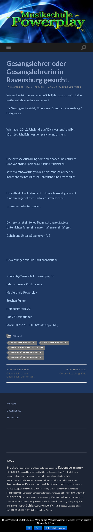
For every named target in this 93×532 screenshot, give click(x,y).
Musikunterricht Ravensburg (64, 480)
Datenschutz (13, 410)
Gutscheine (45, 480)
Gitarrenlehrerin (75, 497)
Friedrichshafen (70, 472)
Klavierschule (63, 476)
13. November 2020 (18, 87)
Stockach (13, 467)
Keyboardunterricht (37, 484)
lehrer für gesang (32, 480)
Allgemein (17, 335)
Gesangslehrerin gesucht (45, 468)
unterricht (80, 493)
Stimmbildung (25, 472)
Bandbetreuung (68, 492)
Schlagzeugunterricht (41, 505)
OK (29, 528)
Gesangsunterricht (15, 480)
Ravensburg (66, 467)
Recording (44, 489)
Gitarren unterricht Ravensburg (36, 497)
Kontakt (11, 403)
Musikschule (33, 488)
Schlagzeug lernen (76, 501)
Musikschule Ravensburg (55, 501)
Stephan (38, 87)
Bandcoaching (29, 493)
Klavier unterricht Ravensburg (20, 501)
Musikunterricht (14, 492)
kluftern (79, 467)
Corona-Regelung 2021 (73, 371)
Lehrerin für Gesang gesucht (26, 352)
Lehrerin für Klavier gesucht (26, 357)
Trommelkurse (15, 484)
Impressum (12, 417)
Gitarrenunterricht (18, 509)
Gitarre (49, 510)
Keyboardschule (59, 497)
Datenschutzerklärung (56, 528)
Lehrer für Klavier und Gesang (27, 347)
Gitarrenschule (38, 510)
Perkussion (12, 471)
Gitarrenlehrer (74, 506)
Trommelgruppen (15, 505)
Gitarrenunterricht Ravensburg (64, 489)
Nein (38, 528)
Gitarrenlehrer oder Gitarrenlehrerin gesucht (26, 373)
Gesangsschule (55, 472)
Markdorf (13, 497)
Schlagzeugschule (16, 488)
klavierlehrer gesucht (55, 342)
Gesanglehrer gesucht (23, 342)
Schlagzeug (62, 506)
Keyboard (77, 484)
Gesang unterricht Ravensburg (42, 476)
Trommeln (38, 501)
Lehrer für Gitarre (40, 472)
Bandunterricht (27, 468)
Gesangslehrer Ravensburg (47, 493)
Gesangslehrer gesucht (17, 476)
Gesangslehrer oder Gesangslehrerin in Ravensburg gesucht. (37, 71)
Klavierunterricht (61, 484)
